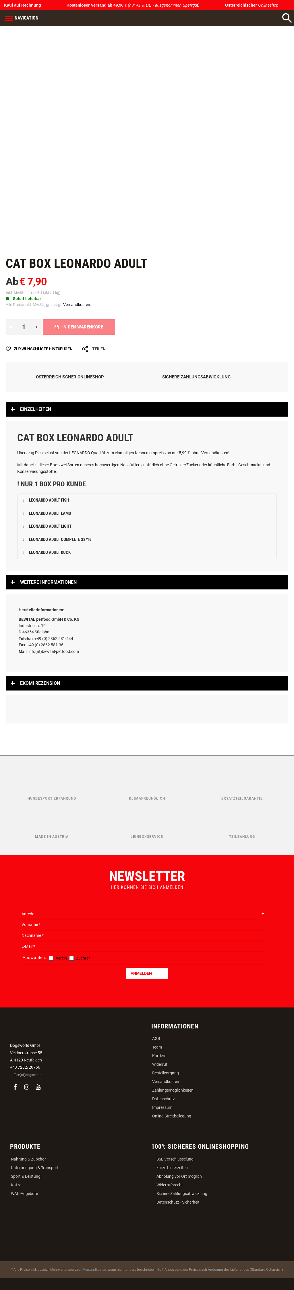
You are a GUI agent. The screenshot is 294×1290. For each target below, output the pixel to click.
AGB (156, 1038)
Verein (61, 958)
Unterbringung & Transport (35, 1167)
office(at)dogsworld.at (28, 1075)
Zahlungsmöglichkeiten (173, 1090)
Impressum (162, 1107)
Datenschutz (163, 1098)
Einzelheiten (35, 409)
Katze (16, 1185)
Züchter (83, 958)
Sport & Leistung (25, 1176)
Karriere (159, 1055)
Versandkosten (165, 1081)
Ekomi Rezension (40, 683)
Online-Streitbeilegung (171, 1116)
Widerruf (159, 1064)
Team (157, 1047)
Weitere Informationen (48, 582)
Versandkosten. (77, 304)
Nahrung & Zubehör (28, 1159)
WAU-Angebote (24, 1193)
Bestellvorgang (165, 1073)
